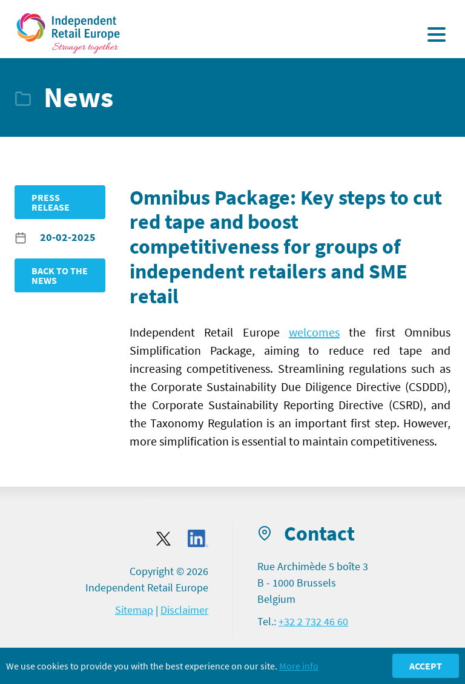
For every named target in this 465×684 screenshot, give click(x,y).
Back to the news (59, 275)
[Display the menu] (436, 34)
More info (298, 666)
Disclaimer (184, 610)
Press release (50, 202)
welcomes (314, 332)
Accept (425, 666)
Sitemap (134, 610)
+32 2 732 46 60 (313, 621)
